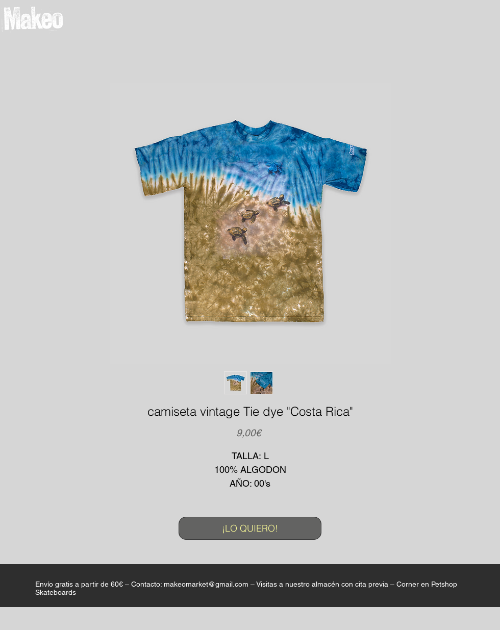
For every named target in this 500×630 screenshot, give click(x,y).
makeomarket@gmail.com (206, 584)
